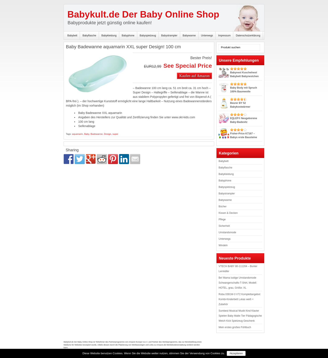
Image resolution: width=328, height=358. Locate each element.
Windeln (223, 245)
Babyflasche (89, 35)
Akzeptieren (236, 353)
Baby (86, 134)
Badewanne (97, 134)
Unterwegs (207, 35)
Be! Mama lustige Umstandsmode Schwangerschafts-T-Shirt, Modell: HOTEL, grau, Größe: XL (238, 282)
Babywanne (189, 35)
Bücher (223, 206)
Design (107, 134)
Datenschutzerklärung (248, 35)
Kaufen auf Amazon (194, 76)
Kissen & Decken (228, 212)
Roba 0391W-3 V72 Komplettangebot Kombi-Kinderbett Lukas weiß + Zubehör (239, 299)
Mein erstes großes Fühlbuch (235, 327)
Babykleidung (109, 35)
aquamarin (77, 134)
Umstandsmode (227, 232)
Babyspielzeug (148, 35)
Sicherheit (224, 225)
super (115, 134)
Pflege (222, 219)
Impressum (224, 35)
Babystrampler (169, 35)
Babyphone (128, 35)
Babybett (72, 35)
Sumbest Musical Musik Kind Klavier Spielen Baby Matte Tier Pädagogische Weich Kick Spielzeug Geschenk (240, 315)
